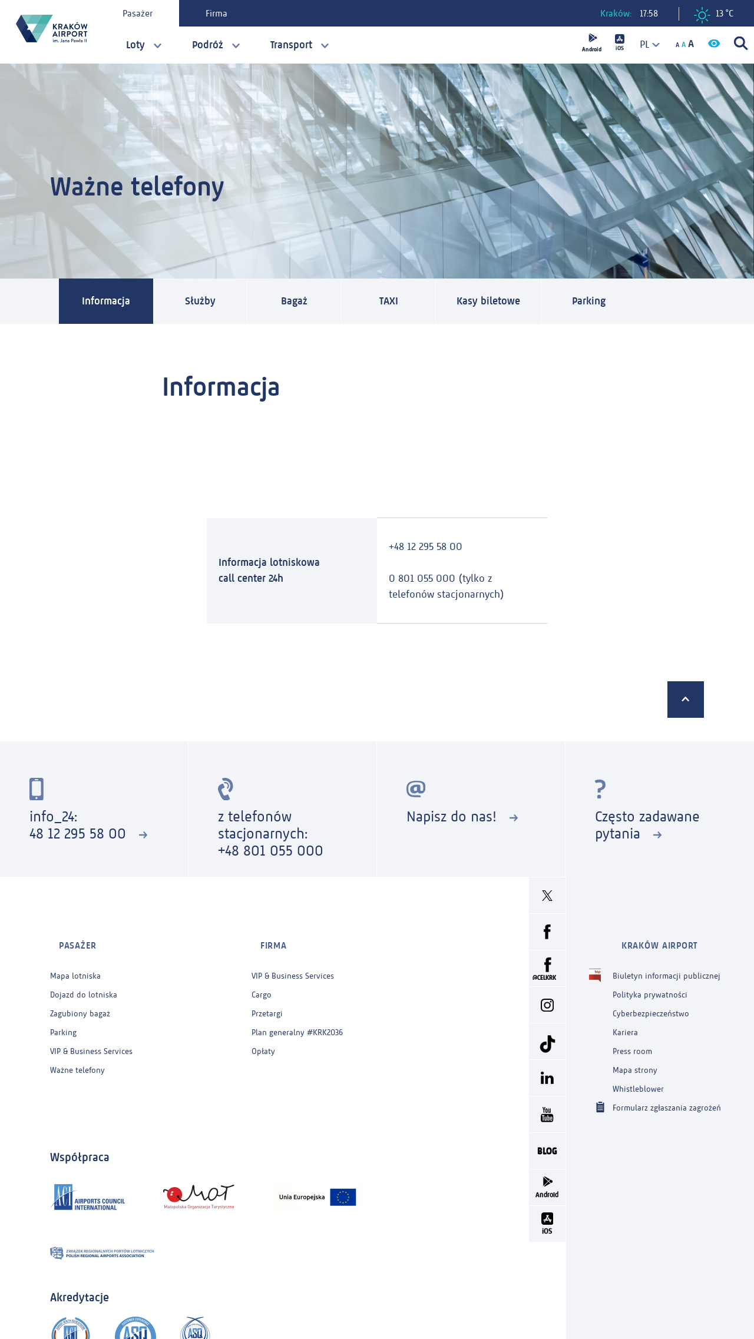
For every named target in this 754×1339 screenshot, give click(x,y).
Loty (135, 44)
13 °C (713, 15)
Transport (291, 44)
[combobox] (645, 44)
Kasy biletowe (502, 302)
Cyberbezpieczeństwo (651, 1000)
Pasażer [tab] (144, 13)
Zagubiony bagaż (80, 1000)
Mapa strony (635, 1057)
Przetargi (267, 1000)
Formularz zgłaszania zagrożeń (667, 1093)
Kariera (625, 1019)
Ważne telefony (77, 1057)
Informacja (109, 302)
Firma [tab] (223, 13)
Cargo (262, 981)
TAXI (396, 302)
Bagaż (301, 302)
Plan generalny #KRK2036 (297, 1019)
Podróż (207, 44)
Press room (632, 1038)
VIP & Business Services (91, 1038)
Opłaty (263, 1038)
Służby (207, 302)
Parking (609, 302)
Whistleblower (638, 1075)
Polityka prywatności (650, 981)
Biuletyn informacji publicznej (666, 962)
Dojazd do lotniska (83, 981)
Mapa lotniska (75, 962)
